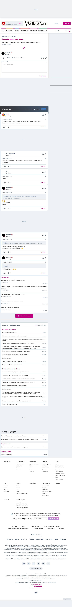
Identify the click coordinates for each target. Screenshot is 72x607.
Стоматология (45, 467)
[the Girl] (56, 539)
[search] (61, 30)
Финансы (18, 469)
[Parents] (63, 539)
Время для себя (45, 485)
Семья (31, 469)
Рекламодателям (38, 528)
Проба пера (44, 493)
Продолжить (42, 76)
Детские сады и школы (60, 475)
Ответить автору (5, 61)
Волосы (18, 487)
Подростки (57, 469)
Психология (44, 466)
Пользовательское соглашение (52, 526)
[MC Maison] (24, 539)
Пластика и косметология (22, 493)
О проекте (14, 526)
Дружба (31, 466)
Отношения (33, 461)
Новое (17, 31)
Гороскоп (6, 499)
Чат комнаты (7, 461)
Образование (19, 466)
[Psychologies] (49, 539)
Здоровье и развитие (59, 473)
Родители (32, 471)
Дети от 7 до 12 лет (59, 467)
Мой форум (9, 31)
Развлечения (5, 36)
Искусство (44, 487)
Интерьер (5, 489)
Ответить (43, 127)
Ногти (18, 491)
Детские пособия (59, 479)
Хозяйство (6, 485)
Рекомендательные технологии (36, 587)
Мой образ (33, 483)
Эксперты (33, 31)
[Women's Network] (36, 536)
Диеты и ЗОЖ (45, 471)
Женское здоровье (46, 464)
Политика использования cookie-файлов (18, 528)
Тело (18, 489)
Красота (19, 483)
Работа (18, 467)
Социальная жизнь (20, 464)
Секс (31, 467)
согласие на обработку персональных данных (31, 513)
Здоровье (45, 461)
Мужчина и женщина (34, 464)
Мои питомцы (6, 491)
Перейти (44, 109)
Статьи (67, 23)
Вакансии (61, 528)
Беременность (45, 469)
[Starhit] (31, 539)
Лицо (18, 485)
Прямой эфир (42, 31)
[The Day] (17, 539)
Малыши (57, 464)
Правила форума (35, 526)
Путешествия (45, 489)
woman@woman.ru (37, 584)
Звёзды (57, 483)
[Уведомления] (69, 30)
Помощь (24, 526)
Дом (5, 483)
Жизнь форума (21, 499)
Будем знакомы (45, 495)
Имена (56, 477)
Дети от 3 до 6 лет (59, 466)
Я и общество (20, 461)
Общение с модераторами (22, 505)
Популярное (24, 31)
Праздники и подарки (47, 491)
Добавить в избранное (19, 57)
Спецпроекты (50, 528)
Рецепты (5, 487)
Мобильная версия (36, 568)
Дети (56, 461)
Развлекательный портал (22, 503)
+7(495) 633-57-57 (38, 586)
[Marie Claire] (39, 539)
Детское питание (59, 471)
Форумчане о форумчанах (22, 507)
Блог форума (19, 501)
